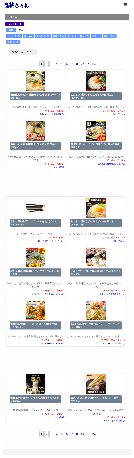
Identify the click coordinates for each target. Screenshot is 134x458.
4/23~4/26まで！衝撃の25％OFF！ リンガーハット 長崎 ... (95, 325)
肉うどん (84, 36)
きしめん (28, 36)
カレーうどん (14, 36)
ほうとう (96, 36)
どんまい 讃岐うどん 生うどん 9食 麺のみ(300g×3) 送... (92, 96)
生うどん (72, 36)
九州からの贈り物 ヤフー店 (112, 294)
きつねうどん (43, 36)
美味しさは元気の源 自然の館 (111, 163)
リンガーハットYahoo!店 (53, 343)
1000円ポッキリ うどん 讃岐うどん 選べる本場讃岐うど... (95, 146)
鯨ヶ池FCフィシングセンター (51, 241)
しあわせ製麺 (58, 167)
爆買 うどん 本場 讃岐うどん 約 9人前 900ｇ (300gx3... (33, 146)
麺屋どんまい (119, 114)
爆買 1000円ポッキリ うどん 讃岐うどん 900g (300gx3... (34, 399)
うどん (13, 16)
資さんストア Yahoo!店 (114, 420)
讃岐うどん (58, 36)
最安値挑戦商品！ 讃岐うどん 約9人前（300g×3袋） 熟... (35, 96)
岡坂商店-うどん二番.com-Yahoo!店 (48, 294)
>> (83, 64)
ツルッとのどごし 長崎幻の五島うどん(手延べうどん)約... (95, 272)
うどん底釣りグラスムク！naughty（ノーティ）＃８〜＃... (33, 223)
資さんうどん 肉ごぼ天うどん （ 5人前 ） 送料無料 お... (95, 399)
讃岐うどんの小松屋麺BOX (52, 114)
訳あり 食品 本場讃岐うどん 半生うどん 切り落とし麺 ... (34, 272)
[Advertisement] (67, 184)
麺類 (11, 30)
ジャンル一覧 (15, 24)
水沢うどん (13, 42)
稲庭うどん (109, 36)
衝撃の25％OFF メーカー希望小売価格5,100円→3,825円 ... (34, 325)
